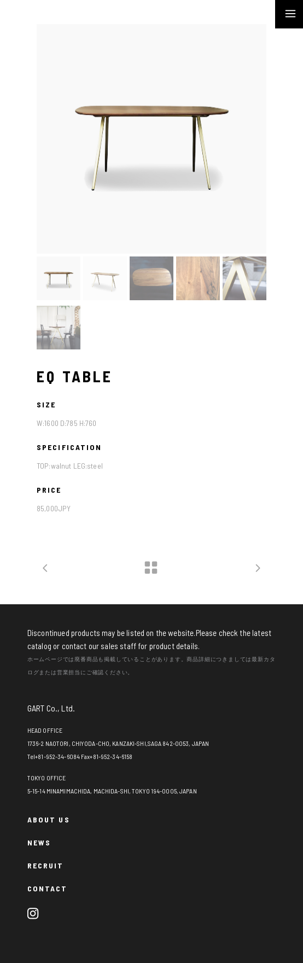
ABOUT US (48, 819)
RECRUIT (45, 865)
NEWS (39, 842)
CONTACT (47, 888)
